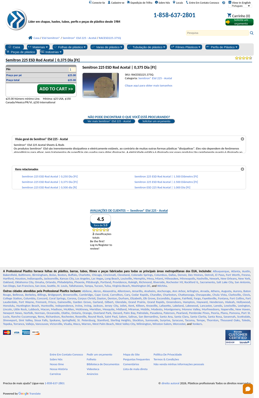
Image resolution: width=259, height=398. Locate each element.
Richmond (145, 282)
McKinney (82, 309)
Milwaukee (171, 278)
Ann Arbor (178, 291)
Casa (13, 47)
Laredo (218, 305)
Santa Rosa (215, 316)
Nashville (202, 278)
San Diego (9, 286)
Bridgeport (54, 295)
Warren (86, 324)
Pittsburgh (92, 282)
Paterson (169, 313)
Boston (62, 275)
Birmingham (40, 275)
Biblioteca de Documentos (103, 364)
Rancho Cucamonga (23, 316)
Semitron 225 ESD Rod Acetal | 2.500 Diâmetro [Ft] (166, 182)
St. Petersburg (86, 320)
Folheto (91, 359)
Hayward (202, 302)
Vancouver (41, 324)
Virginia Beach (121, 286)
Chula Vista (219, 295)
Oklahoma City (24, 282)
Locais (178, 2)
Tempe (200, 320)
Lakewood (192, 305)
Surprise (165, 320)
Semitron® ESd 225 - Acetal (155, 78)
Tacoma (189, 320)
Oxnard (117, 313)
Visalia (68, 324)
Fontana (223, 298)
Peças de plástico (20, 52)
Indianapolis (34, 278)
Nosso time (57, 364)
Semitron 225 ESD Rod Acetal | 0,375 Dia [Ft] (50, 182)
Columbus (160, 275)
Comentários (131, 364)
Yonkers (197, 324)
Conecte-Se (97, 2)
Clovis (246, 295)
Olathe (65, 313)
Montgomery (172, 309)
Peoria (215, 313)
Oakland (8, 282)
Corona (71, 298)
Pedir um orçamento (99, 354)
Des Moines (195, 275)
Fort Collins (237, 298)
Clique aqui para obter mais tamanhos (148, 85)
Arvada (204, 291)
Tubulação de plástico (146, 47)
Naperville (227, 309)
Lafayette (165, 305)
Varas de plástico (106, 47)
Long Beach (112, 278)
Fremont (41, 302)
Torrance (18, 324)
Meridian (95, 309)
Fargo (197, 298)
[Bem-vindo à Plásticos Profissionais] (75, 16)
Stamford (103, 320)
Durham (124, 298)
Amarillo (137, 291)
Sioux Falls (41, 320)
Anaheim (149, 291)
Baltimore (24, 275)
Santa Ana (166, 316)
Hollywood (243, 302)
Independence (64, 305)
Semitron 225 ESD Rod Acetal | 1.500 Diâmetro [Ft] (166, 176)
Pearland (181, 313)
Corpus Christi (87, 298)
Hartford (8, 278)
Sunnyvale (151, 320)
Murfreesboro (210, 309)
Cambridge (86, 295)
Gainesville (64, 302)
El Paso (219, 275)
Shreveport (10, 320)
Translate (29, 393)
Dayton (101, 298)
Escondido (163, 298)
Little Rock (20, 309)
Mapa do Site (131, 354)
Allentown (124, 291)
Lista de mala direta (135, 369)
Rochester (68, 316)
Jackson (98, 305)
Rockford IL (191, 282)
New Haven (243, 309)
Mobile (145, 309)
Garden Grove (82, 302)
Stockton (138, 320)
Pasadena (156, 313)
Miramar (133, 309)
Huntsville (47, 305)
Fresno (246, 275)
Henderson (216, 302)
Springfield (68, 320)
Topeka (7, 324)
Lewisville (230, 305)
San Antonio (242, 282)
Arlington (192, 291)
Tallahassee (76, 286)
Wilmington (143, 324)
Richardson (53, 316)
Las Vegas (97, 278)
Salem (122, 316)
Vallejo (30, 324)
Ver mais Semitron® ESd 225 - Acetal (109, 121)
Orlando (51, 282)
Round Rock (95, 316)
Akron (97, 291)
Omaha (39, 282)
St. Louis (62, 286)
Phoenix (79, 282)
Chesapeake (203, 295)
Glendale (120, 302)
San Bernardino (148, 316)
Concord (42, 298)
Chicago (97, 275)
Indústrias (50, 52)
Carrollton (116, 295)
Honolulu (8, 305)
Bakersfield (10, 275)
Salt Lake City (225, 282)
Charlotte (84, 275)
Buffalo (72, 275)
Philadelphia (65, 282)
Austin (246, 271)
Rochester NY (174, 282)
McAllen (69, 309)
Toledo (246, 320)
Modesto (156, 309)
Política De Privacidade (168, 354)
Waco (76, 324)
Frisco (52, 302)
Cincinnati (109, 275)
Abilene (87, 291)
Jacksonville (51, 278)
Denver (182, 275)
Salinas (132, 316)
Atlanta (235, 271)
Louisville (126, 278)
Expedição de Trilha (139, 2)
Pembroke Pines (199, 313)
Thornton (212, 320)
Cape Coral (101, 295)
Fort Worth (233, 275)
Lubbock (34, 309)
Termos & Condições (166, 359)
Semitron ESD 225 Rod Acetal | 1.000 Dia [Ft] (162, 187)
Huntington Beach (27, 305)
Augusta (226, 291)
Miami (159, 278)
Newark (214, 278)
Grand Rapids (156, 302)
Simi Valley (25, 320)
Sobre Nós (162, 2)
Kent (131, 305)
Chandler (155, 295)
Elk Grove (149, 298)
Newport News (12, 313)
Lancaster (206, 305)
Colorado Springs (142, 275)
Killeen (140, 305)
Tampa (89, 286)
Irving (87, 305)
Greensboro (173, 302)
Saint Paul (111, 316)
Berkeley (30, 295)
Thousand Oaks (230, 320)
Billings (41, 295)
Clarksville (234, 295)
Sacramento (207, 282)
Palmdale (142, 313)
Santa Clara (181, 316)
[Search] (217, 33)
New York (244, 278)
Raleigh (132, 282)
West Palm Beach (103, 324)
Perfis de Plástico (221, 47)
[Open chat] (248, 389)
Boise (52, 275)
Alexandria (109, 291)
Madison (56, 309)
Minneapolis (187, 278)
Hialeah (230, 302)
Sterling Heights (120, 320)
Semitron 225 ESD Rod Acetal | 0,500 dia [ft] (49, 187)
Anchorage (164, 291)
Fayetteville (209, 298)
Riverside (159, 282)
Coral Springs (57, 298)
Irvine (78, 305)
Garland (98, 302)
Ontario (76, 313)
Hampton (189, 302)
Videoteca (93, 369)
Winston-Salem (161, 324)
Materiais (37, 47)
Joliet (123, 305)
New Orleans (229, 278)
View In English (239, 2)
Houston (20, 278)
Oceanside (53, 313)
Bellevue (18, 295)
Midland (121, 309)
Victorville (56, 324)
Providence (120, 282)
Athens (215, 291)
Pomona (234, 313)
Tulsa (107, 286)
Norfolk (28, 313)
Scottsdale (243, 316)
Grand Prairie (136, 302)
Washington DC (140, 286)
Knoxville (151, 305)
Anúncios (92, 374)
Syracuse (177, 320)
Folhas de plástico (69, 47)
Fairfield (187, 298)
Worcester (179, 324)
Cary (127, 295)
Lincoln (7, 309)
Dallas (172, 275)
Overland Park (102, 313)
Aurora (237, 291)
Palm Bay (129, 313)
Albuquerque (221, 271)
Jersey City (111, 305)
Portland (105, 282)
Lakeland (178, 305)
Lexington (244, 305)
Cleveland (123, 275)
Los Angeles (82, 278)
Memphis (139, 278)
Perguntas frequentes (136, 359)
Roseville (80, 316)
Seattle (51, 286)
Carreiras (55, 374)
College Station (12, 298)
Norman (40, 313)
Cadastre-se (116, 2)
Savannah (230, 316)
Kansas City (67, 278)
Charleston (169, 295)
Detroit (209, 275)
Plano (224, 313)
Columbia (29, 298)
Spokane (55, 320)
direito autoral (170, 383)
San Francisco (25, 286)
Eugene (175, 298)
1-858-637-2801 (174, 15)
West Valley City (125, 324)
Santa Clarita (198, 316)
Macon (45, 309)
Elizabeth (136, 298)
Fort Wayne (26, 302)
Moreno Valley (191, 309)
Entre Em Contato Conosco (202, 2)
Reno (41, 316)
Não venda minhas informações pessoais (179, 364)
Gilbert (109, 302)
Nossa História (59, 369)
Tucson (98, 286)
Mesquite (108, 309)
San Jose (40, 286)
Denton (112, 298)
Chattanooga (186, 295)
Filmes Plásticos (185, 47)
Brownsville (70, 295)
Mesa (150, 278)
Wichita (162, 286)
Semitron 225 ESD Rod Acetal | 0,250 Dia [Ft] (50, 176)
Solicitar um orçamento (156, 121)
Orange (87, 313)
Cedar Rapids (140, 295)
